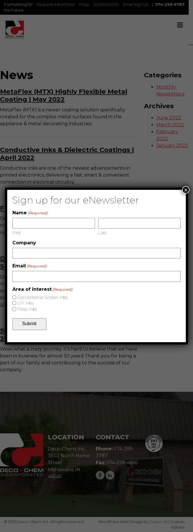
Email (29, 266)
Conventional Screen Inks (42, 297)
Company (24, 243)
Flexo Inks (27, 309)
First (16, 232)
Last (102, 232)
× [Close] (186, 190)
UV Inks (25, 303)
